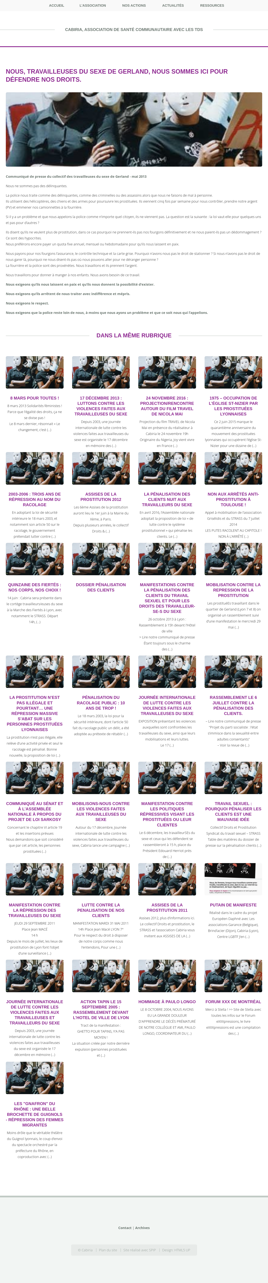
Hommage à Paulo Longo (167, 1001)
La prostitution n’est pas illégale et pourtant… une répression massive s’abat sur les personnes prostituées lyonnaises (35, 713)
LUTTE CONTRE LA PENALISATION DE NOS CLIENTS (100, 910)
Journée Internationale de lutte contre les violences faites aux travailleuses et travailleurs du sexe (34, 1012)
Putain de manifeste (233, 905)
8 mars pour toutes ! (34, 398)
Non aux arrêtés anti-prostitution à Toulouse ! (233, 499)
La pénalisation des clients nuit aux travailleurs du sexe (167, 499)
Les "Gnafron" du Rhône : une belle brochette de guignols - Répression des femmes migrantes (34, 1114)
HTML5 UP (182, 1250)
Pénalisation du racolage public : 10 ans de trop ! (101, 702)
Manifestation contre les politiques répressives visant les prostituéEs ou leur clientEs (167, 814)
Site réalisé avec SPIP (139, 1250)
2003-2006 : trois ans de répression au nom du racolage (35, 499)
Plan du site (108, 1250)
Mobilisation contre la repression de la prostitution (233, 590)
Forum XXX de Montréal (233, 1001)
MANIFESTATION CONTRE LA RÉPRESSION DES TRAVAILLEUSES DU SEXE (34, 910)
